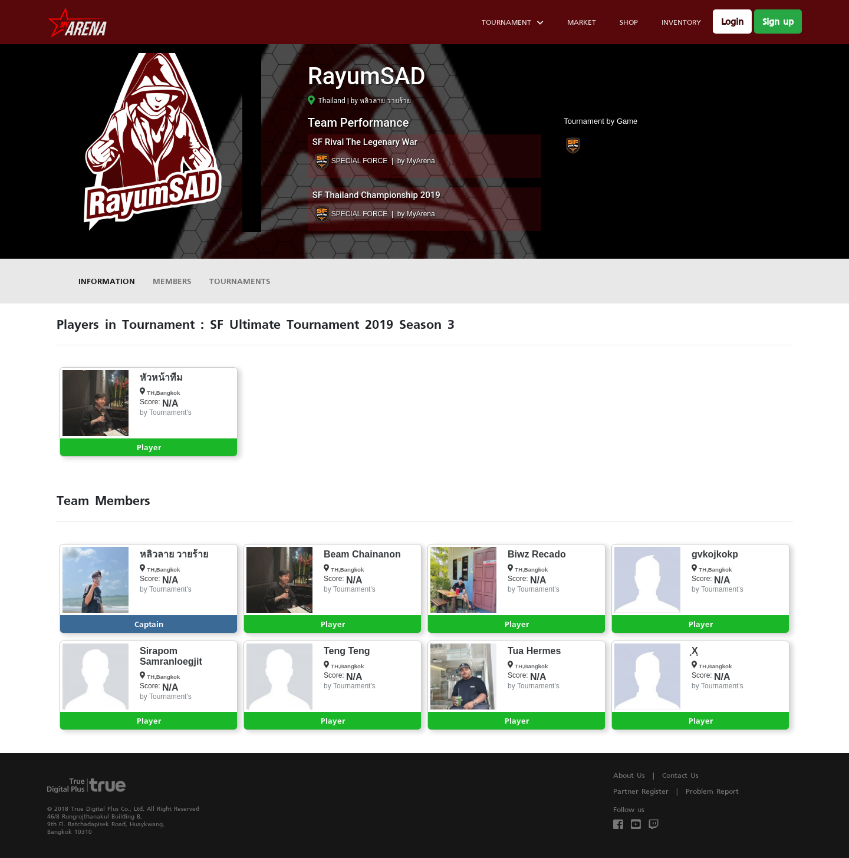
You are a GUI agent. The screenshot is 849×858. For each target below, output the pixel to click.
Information (106, 280)
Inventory (681, 22)
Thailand (326, 101)
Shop (629, 22)
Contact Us (680, 775)
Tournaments (240, 280)
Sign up (778, 21)
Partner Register (641, 791)
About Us (629, 775)
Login (732, 21)
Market (581, 22)
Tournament (513, 24)
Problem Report (712, 791)
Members (172, 280)
